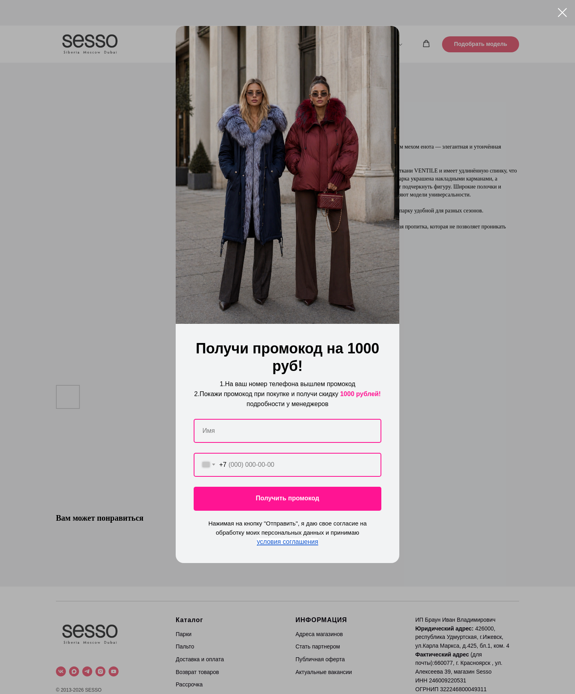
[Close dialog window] (562, 12)
